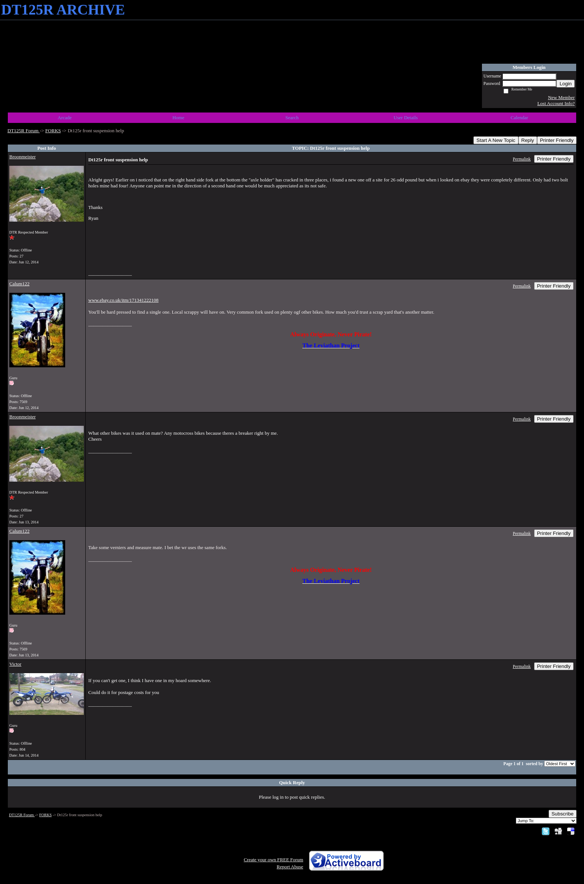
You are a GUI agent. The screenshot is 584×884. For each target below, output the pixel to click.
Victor (15, 664)
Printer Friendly (557, 140)
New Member (561, 97)
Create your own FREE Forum (273, 859)
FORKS (53, 130)
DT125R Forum (23, 130)
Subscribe (563, 814)
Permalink (522, 159)
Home (178, 117)
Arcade (65, 117)
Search (291, 117)
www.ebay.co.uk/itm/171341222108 (123, 300)
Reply (527, 140)
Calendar (519, 117)
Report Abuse (290, 866)
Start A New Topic (495, 140)
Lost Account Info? (556, 103)
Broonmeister (22, 156)
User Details (406, 117)
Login (565, 83)
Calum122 (19, 283)
